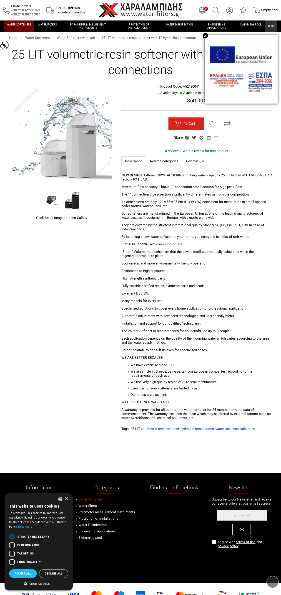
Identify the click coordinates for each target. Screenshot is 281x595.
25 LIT (134, 429)
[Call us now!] (6, 10)
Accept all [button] (23, 573)
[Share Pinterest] (201, 137)
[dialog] (39, 541)
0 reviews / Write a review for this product (196, 151)
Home (13, 38)
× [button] (66, 499)
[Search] (216, 10)
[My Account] (229, 10)
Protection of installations (98, 518)
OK (241, 530)
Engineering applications (97, 531)
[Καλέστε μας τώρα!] (25, 14)
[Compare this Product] (227, 123)
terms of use (246, 542)
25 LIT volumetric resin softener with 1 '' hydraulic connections (149, 38)
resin (251, 429)
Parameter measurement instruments (106, 512)
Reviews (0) (195, 161)
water (220, 429)
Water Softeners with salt (76, 38)
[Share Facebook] (187, 137)
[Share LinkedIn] (209, 137)
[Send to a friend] (216, 137)
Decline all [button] (54, 573)
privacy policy (228, 546)
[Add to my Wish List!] (212, 123)
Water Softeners (37, 38)
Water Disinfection (92, 525)
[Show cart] (265, 10)
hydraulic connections (197, 429)
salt (243, 429)
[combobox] (60, 499)
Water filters (87, 506)
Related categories (164, 161)
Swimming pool (90, 538)
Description (133, 161)
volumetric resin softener (160, 429)
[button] (38, 583)
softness (232, 429)
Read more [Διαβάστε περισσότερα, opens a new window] (25, 526)
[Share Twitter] (194, 137)
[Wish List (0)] (243, 10)
